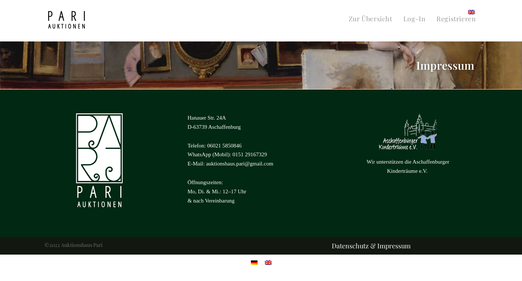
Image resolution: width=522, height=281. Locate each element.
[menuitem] (471, 12)
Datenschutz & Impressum (371, 245)
